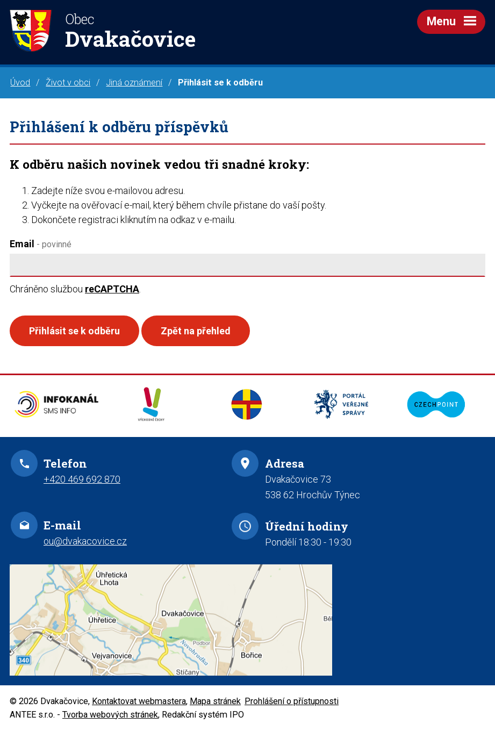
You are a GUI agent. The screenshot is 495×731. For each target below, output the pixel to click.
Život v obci (68, 82)
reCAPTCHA (112, 289)
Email (40, 243)
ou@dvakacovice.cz (85, 541)
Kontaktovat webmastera (139, 701)
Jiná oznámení (134, 82)
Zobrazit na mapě (247, 620)
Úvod (20, 82)
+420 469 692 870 (82, 479)
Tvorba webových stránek (110, 715)
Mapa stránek (215, 701)
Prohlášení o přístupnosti (292, 701)
